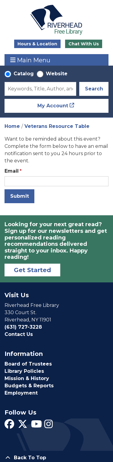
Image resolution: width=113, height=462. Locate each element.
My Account (52, 106)
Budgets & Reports (29, 386)
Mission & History (27, 378)
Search (94, 89)
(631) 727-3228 (23, 327)
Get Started (32, 270)
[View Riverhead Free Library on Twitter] (22, 426)
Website (56, 73)
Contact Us (19, 334)
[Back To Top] (56, 458)
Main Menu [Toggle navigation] (30, 60)
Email (12, 171)
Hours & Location (37, 44)
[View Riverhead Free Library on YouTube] (36, 426)
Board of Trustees (28, 364)
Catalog (24, 73)
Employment (21, 393)
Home (12, 126)
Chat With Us (83, 44)
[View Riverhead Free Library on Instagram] (48, 426)
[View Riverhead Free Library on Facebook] (9, 426)
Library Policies (24, 371)
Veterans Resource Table (56, 126)
